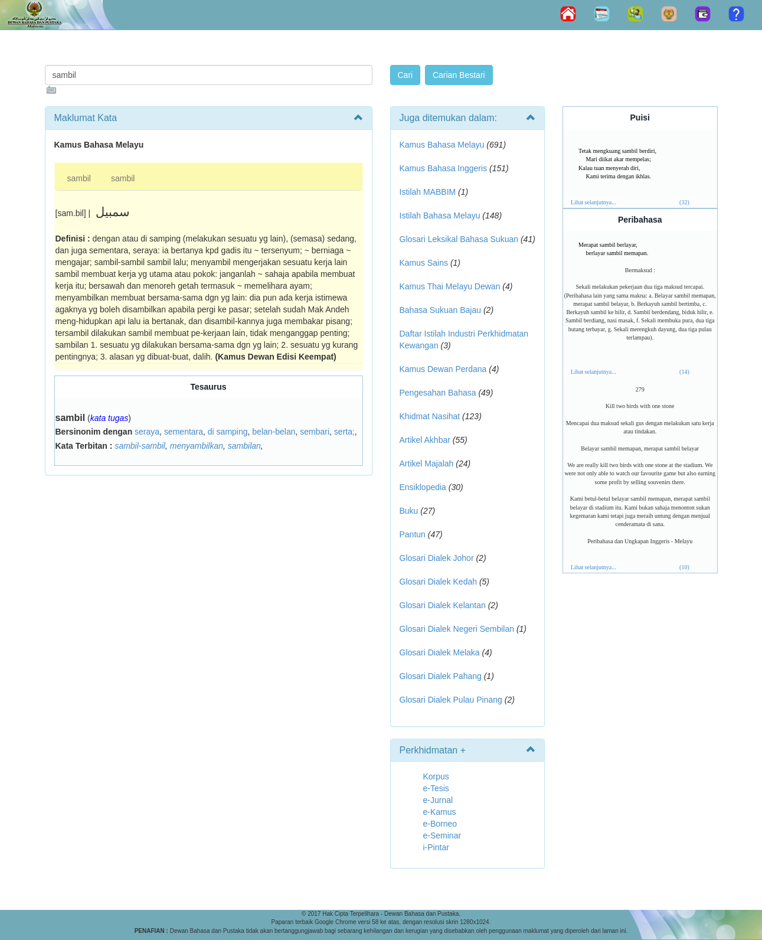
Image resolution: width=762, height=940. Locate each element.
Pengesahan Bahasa (438, 392)
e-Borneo (440, 823)
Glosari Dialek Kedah (439, 581)
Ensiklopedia (423, 487)
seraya (147, 431)
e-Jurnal (438, 800)
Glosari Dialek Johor (437, 558)
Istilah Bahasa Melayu (440, 215)
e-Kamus (439, 812)
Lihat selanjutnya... (593, 202)
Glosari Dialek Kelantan (443, 605)
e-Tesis (436, 788)
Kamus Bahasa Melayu (443, 144)
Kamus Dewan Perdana (443, 369)
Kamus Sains (424, 262)
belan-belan (273, 431)
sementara (183, 431)
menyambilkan (196, 446)
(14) (684, 371)
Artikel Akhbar (425, 440)
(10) (684, 567)
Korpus (436, 776)
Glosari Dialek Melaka (440, 652)
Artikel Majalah (427, 463)
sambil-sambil (140, 446)
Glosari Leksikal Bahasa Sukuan (459, 239)
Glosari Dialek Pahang (441, 676)
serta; (344, 431)
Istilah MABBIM (428, 192)
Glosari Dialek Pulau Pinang (451, 699)
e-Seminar (442, 835)
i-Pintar (436, 847)
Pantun (413, 534)
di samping (228, 431)
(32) (684, 202)
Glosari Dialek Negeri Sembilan (457, 629)
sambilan (244, 446)
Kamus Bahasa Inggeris (444, 168)
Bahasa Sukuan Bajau (441, 310)
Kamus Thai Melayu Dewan (450, 286)
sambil (79, 178)
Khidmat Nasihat (430, 416)
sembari (314, 431)
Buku (409, 510)
